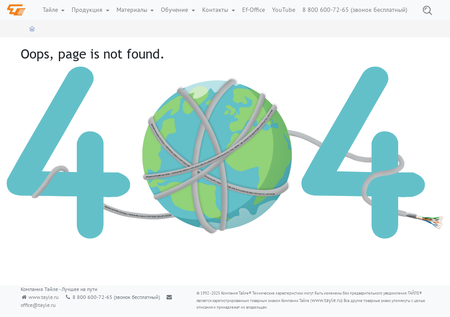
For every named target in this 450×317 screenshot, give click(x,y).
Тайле (51, 10)
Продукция (88, 10)
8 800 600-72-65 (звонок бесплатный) (354, 10)
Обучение (175, 10)
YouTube (283, 10)
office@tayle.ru (38, 305)
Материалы (132, 10)
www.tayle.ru (43, 297)
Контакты (216, 10)
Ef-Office (253, 10)
